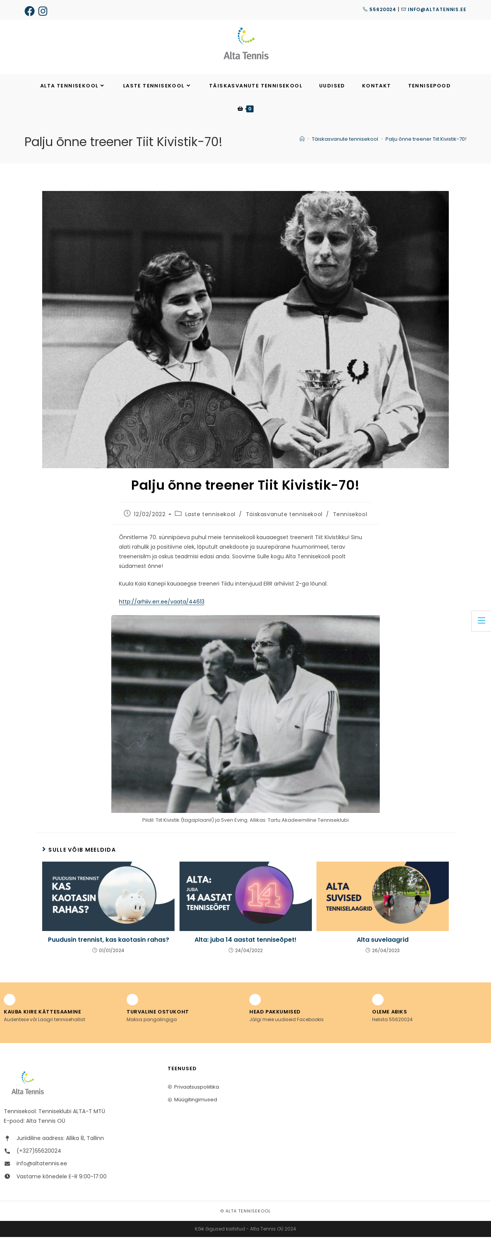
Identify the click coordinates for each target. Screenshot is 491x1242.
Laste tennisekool (210, 519)
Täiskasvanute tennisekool (284, 519)
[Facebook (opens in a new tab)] (31, 11)
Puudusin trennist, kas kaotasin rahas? (108, 945)
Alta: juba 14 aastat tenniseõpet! (245, 945)
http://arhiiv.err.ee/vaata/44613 (161, 606)
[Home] (302, 144)
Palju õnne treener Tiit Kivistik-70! (426, 144)
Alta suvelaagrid (383, 945)
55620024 (379, 9)
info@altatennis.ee (433, 9)
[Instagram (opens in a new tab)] (44, 11)
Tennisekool (350, 519)
